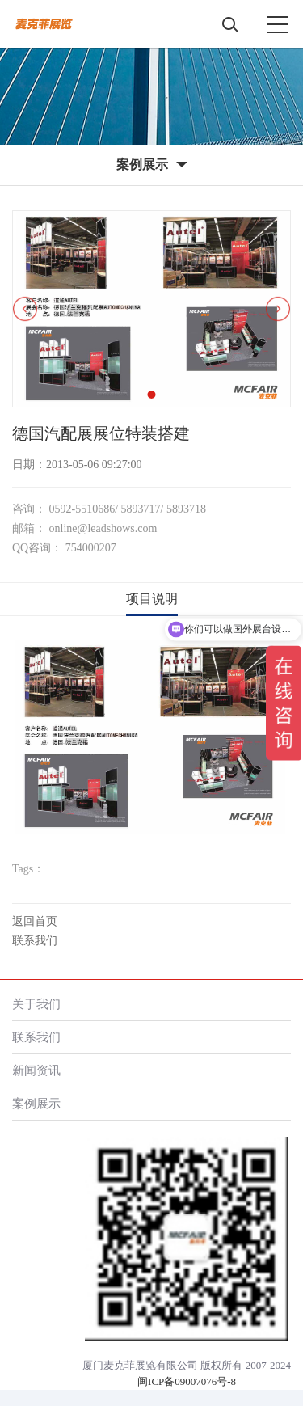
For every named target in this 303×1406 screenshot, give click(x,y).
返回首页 (34, 921)
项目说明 (152, 599)
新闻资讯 (36, 1070)
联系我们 (34, 941)
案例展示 (36, 1103)
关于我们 (36, 1004)
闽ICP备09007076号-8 (186, 1381)
